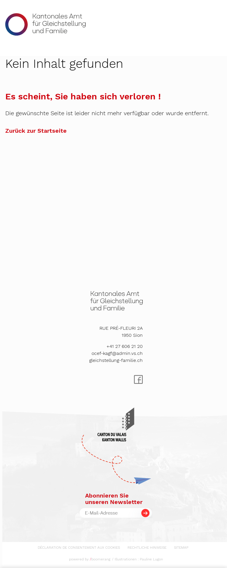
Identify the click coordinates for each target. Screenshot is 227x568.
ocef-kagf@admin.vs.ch (117, 353)
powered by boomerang (89, 559)
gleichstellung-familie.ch (116, 360)
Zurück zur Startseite (36, 130)
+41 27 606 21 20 (124, 346)
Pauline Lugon (151, 559)
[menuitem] (79, 546)
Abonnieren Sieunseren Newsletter (113, 498)
